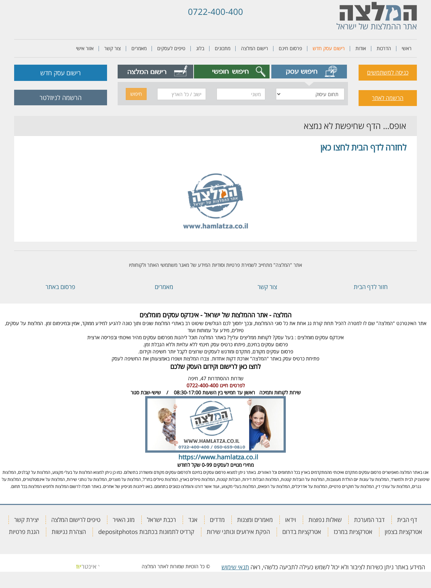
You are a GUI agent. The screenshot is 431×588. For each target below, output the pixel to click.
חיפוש (136, 93)
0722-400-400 (215, 11)
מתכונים (222, 48)
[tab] (309, 71)
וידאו (290, 520)
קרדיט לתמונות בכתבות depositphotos (146, 532)
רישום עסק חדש (329, 48)
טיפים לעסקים (171, 48)
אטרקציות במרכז (352, 532)
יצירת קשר (26, 520)
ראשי (407, 48)
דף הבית (407, 520)
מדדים (217, 520)
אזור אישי (85, 48)
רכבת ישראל (161, 520)
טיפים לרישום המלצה (75, 520)
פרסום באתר (60, 287)
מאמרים (139, 48)
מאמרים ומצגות (255, 520)
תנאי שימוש (235, 567)
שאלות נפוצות (325, 520)
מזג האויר (124, 520)
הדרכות (384, 48)
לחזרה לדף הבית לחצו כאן (363, 147)
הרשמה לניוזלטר (61, 97)
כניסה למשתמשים (387, 72)
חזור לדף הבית (371, 287)
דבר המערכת (369, 520)
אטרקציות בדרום (301, 532)
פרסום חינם (290, 48)
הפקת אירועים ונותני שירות (238, 532)
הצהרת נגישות (69, 532)
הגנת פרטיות (24, 532)
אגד (192, 520)
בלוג (200, 48)
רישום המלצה (254, 48)
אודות (360, 48)
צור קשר (112, 48)
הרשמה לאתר (387, 98)
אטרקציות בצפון (403, 532)
